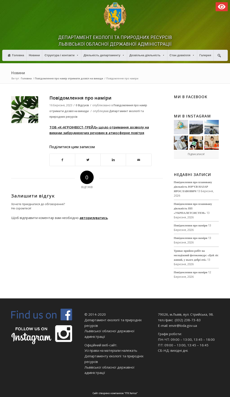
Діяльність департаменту (104, 55)
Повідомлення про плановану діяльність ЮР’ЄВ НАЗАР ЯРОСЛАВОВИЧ (193, 187)
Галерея (205, 55)
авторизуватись (94, 217)
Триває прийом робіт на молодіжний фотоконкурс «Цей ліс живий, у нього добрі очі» (196, 255)
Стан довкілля (182, 55)
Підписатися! (196, 154)
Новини (34, 55)
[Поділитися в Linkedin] (113, 160)
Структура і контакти (61, 55)
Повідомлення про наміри (80, 98)
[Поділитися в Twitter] (87, 160)
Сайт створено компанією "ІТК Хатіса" (161, 393)
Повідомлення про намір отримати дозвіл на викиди (69, 78)
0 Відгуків (82, 105)
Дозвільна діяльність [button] (147, 55)
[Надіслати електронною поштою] (138, 160)
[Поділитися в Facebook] (62, 160)
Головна (18, 55)
